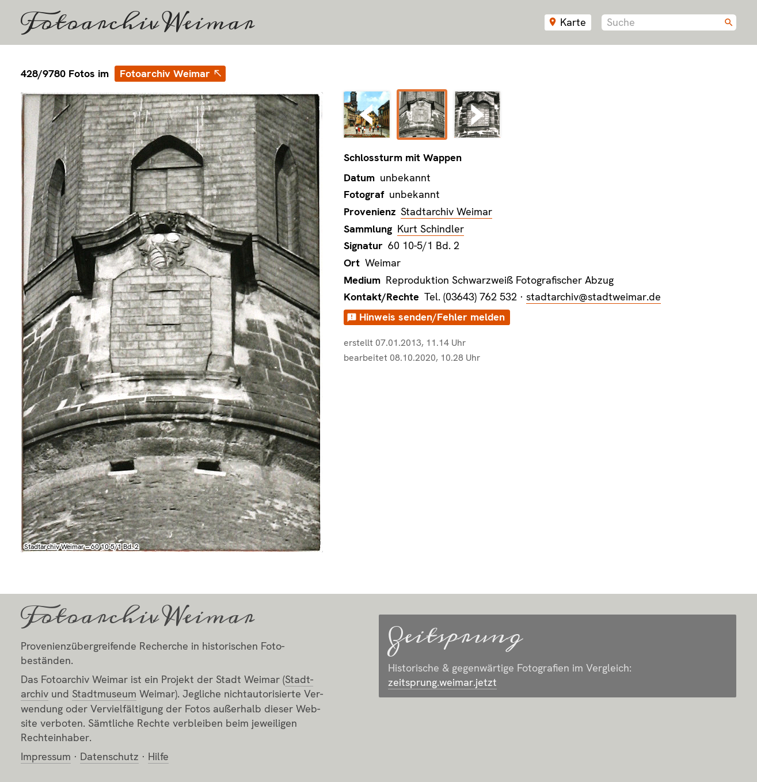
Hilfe (158, 756)
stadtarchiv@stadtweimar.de (593, 296)
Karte (573, 22)
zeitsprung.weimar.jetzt (442, 682)
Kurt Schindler (430, 228)
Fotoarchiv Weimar (137, 22)
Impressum (46, 756)
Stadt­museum (104, 693)
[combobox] (669, 22)
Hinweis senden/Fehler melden (432, 316)
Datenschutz (109, 756)
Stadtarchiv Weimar (446, 211)
